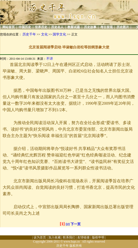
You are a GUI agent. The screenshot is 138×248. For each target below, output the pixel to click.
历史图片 (123, 27)
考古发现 (106, 27)
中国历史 (25, 27)
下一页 (76, 224)
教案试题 (73, 27)
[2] (68, 224)
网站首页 (8, 27)
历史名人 (57, 27)
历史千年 (29, 34)
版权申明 (98, 237)
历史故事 (90, 27)
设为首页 (40, 237)
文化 (44, 34)
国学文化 (59, 34)
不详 (49, 59)
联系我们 (69, 237)
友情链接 (83, 237)
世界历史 (41, 27)
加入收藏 (54, 237)
